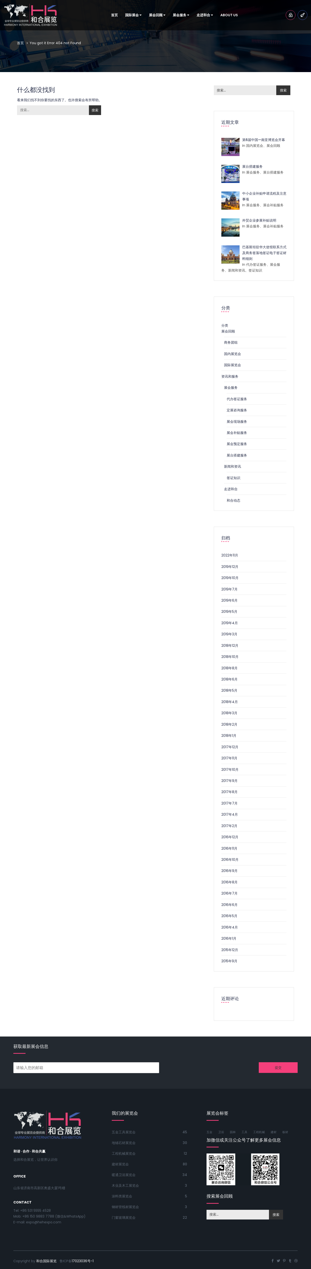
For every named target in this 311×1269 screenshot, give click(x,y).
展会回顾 (157, 15)
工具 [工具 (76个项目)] (244, 1132)
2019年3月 (229, 634)
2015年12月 (229, 949)
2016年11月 (229, 848)
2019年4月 (229, 623)
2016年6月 (229, 904)
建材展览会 (120, 1164)
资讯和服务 (229, 376)
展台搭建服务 (237, 455)
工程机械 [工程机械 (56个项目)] (259, 1132)
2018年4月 (229, 701)
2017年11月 (229, 758)
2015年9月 (229, 961)
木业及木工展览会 (125, 1185)
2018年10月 (230, 656)
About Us (229, 15)
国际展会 (133, 15)
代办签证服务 (237, 399)
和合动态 (233, 500)
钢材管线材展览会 (125, 1206)
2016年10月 (230, 859)
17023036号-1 (83, 1261)
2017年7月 (229, 803)
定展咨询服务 (237, 410)
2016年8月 (229, 882)
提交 (278, 1067)
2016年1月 (228, 938)
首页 (114, 15)
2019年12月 (229, 566)
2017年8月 (229, 791)
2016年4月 (229, 927)
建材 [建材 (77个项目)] (273, 1132)
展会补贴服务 (237, 432)
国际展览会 (232, 365)
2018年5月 (229, 690)
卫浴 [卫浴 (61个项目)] (221, 1132)
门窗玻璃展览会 (124, 1217)
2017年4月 (229, 814)
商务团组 (231, 342)
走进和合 (205, 15)
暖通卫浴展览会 (124, 1174)
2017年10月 (230, 769)
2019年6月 (229, 600)
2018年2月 (229, 724)
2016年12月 (229, 837)
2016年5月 (229, 915)
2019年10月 (230, 577)
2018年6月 (229, 679)
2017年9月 (229, 780)
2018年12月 (229, 645)
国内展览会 (232, 353)
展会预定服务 (237, 443)
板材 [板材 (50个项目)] (285, 1132)
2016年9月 (229, 870)
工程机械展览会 (124, 1153)
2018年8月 (229, 668)
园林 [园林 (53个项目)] (233, 1132)
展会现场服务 (237, 421)
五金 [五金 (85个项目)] (209, 1132)
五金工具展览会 (124, 1132)
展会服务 (181, 15)
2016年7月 (229, 893)
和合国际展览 (46, 1261)
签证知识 (233, 477)
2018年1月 (228, 735)
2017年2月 (229, 825)
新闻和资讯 (232, 466)
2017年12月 (229, 747)
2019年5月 (229, 611)
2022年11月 (229, 555)
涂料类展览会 (122, 1196)
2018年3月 (229, 713)
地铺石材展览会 (124, 1142)
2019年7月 (229, 589)
